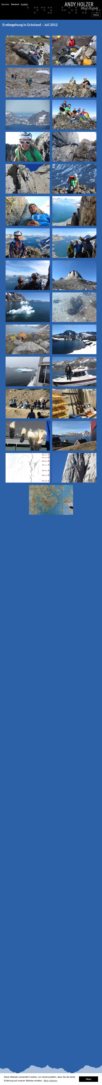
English (24, 4)
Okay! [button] (88, 1079)
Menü (96, 14)
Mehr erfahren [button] (50, 1081)
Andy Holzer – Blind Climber (51, 7)
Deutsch (15, 4)
